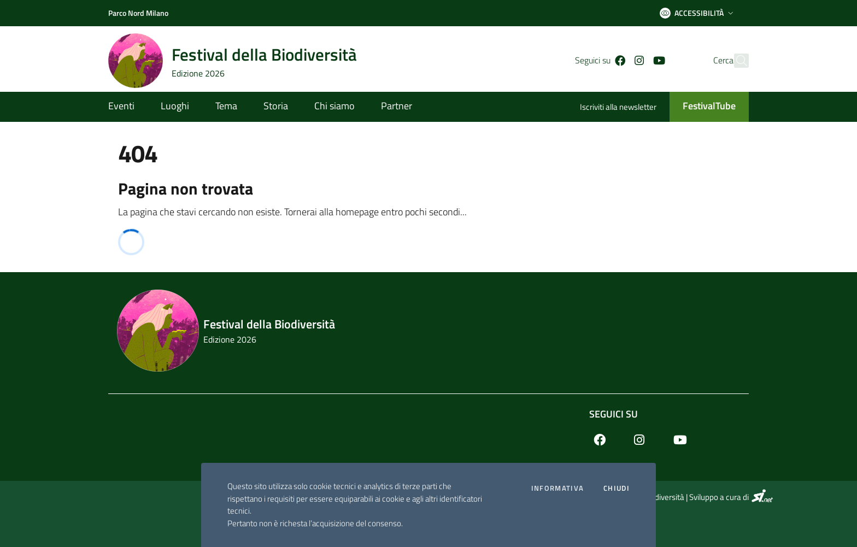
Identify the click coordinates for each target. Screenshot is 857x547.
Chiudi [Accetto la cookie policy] (616, 488)
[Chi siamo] (334, 107)
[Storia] (275, 107)
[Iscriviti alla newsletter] (625, 108)
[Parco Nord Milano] (138, 13)
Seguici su (613, 414)
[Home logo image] (239, 60)
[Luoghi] (175, 107)
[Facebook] (603, 60)
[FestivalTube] (703, 107)
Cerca (704, 60)
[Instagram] (622, 60)
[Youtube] (641, 60)
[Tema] (226, 107)
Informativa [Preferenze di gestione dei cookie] (557, 488)
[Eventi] (128, 107)
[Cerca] (736, 61)
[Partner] (390, 107)
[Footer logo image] (428, 331)
